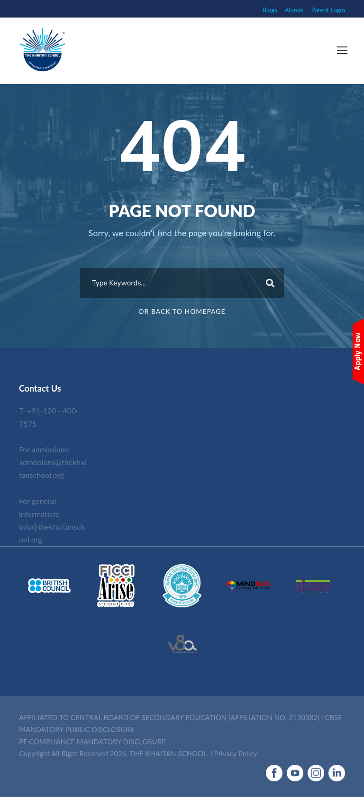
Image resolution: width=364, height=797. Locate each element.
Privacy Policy (235, 753)
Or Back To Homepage (181, 311)
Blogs (270, 10)
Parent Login (328, 10)
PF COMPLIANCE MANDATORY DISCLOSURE (92, 741)
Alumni (294, 10)
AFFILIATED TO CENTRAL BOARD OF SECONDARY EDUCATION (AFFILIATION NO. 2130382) (169, 717)
